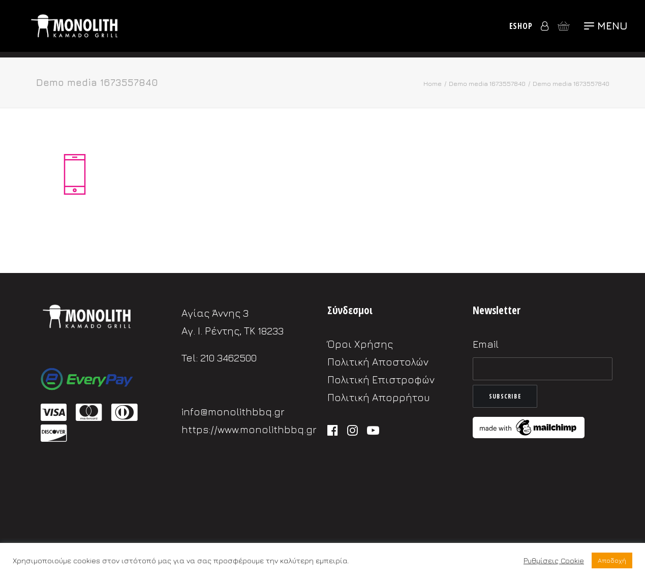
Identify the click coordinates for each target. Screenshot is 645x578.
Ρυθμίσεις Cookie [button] (554, 560)
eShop (521, 29)
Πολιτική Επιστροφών (381, 379)
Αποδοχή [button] (612, 560)
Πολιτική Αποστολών (377, 362)
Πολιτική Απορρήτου (378, 397)
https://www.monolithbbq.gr (249, 429)
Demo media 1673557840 (487, 83)
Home (432, 83)
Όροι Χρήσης (360, 344)
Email (486, 344)
